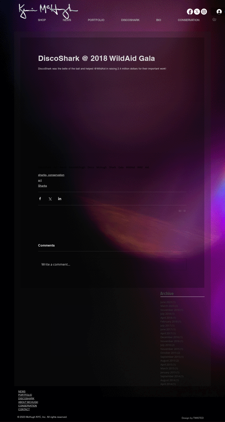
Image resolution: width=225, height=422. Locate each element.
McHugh (101, 167)
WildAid (130, 167)
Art (55, 167)
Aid (147, 167)
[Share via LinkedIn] (60, 198)
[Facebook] (190, 12)
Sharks (42, 185)
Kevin (63, 167)
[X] (197, 12)
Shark (112, 167)
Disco (91, 167)
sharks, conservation (51, 174)
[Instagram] (204, 12)
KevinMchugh (77, 167)
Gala (121, 167)
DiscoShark (44, 167)
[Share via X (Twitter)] (50, 198)
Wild (140, 167)
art (40, 180)
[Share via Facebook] (40, 198)
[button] (215, 19)
